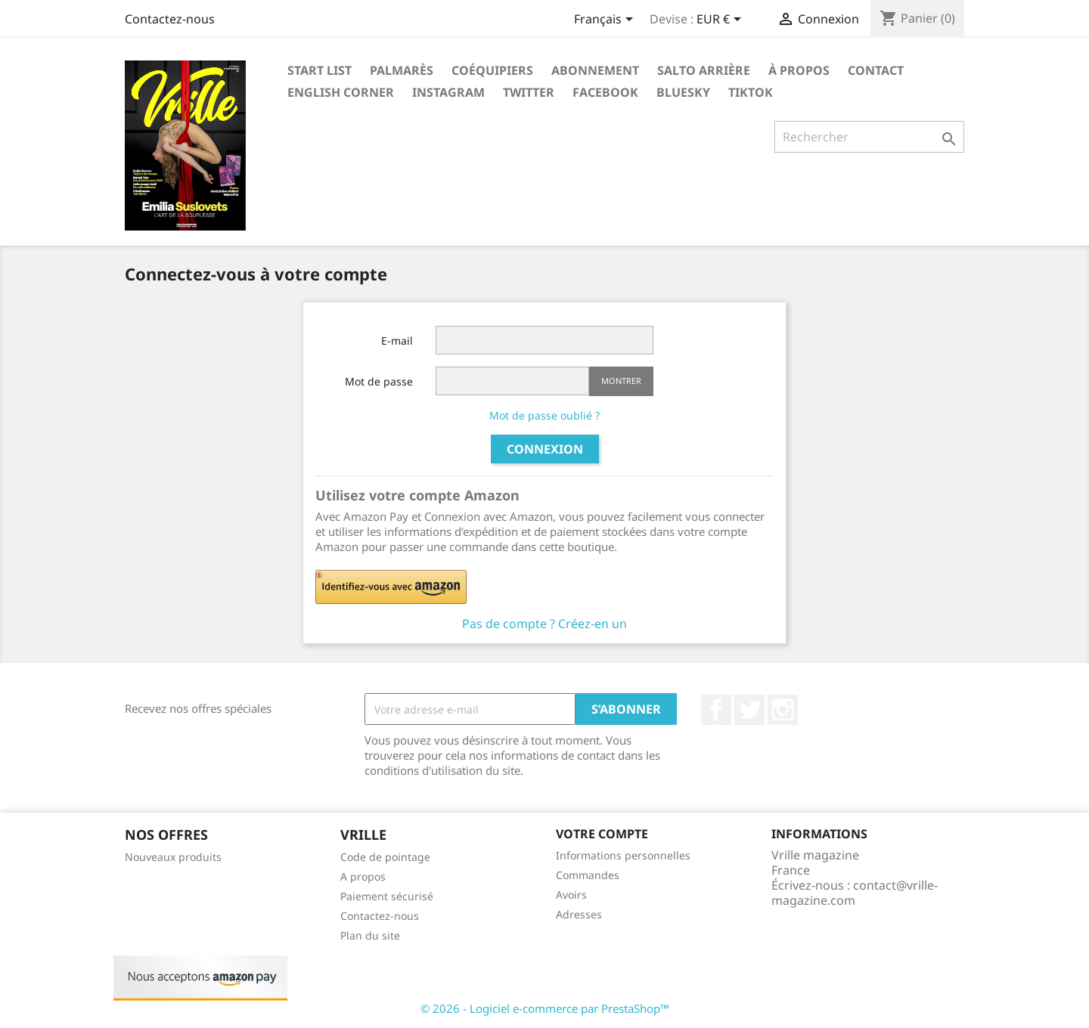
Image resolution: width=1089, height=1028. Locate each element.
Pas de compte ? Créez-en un (544, 623)
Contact (876, 70)
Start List (319, 70)
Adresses (579, 914)
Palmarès (401, 70)
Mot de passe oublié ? (544, 415)
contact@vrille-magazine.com (854, 893)
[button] (485, 587)
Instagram (448, 92)
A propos (363, 876)
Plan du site (370, 935)
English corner (340, 92)
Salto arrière (703, 70)
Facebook (605, 92)
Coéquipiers (492, 70)
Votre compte (602, 833)
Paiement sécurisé (386, 896)
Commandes (587, 875)
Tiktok (750, 92)
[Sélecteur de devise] (721, 20)
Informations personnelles (623, 855)
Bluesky (683, 92)
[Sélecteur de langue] (606, 20)
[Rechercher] (869, 137)
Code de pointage (385, 857)
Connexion (545, 449)
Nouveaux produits (173, 857)
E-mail (397, 340)
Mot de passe (379, 381)
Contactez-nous (170, 19)
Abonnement (595, 70)
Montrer (621, 380)
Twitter (528, 92)
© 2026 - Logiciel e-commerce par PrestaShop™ (544, 1008)
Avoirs (571, 894)
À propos (799, 70)
